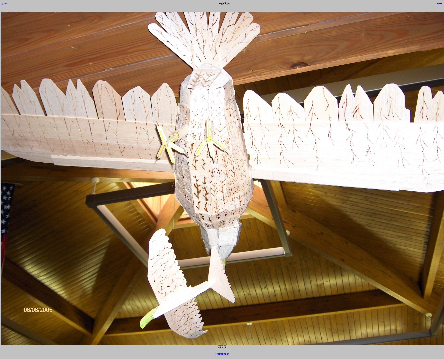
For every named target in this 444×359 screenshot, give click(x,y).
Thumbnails (222, 353)
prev (4, 3)
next (439, 3)
